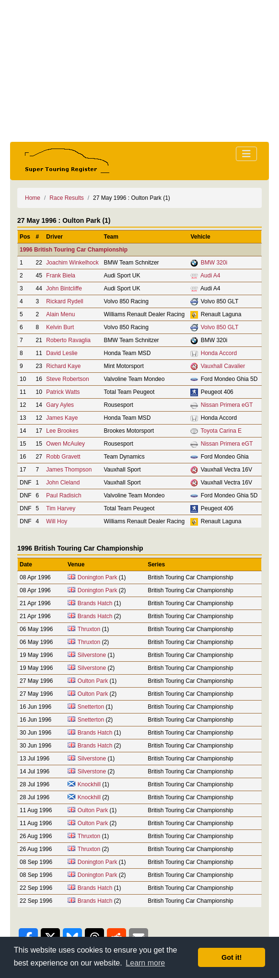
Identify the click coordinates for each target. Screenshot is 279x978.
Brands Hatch (95, 603)
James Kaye (62, 417)
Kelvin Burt (60, 327)
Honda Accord (219, 353)
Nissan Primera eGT (227, 405)
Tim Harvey (60, 508)
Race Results (66, 198)
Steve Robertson (67, 379)
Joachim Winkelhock (72, 262)
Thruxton (89, 629)
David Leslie (61, 353)
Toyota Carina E (221, 430)
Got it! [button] (231, 957)
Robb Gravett (63, 456)
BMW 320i (214, 262)
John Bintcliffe (64, 288)
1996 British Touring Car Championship (74, 249)
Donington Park (97, 577)
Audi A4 (210, 275)
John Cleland (63, 482)
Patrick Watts (63, 392)
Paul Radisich (63, 495)
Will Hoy (56, 521)
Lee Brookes (62, 430)
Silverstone (92, 655)
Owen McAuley (65, 443)
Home (32, 198)
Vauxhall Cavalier (223, 366)
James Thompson (69, 469)
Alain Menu (60, 314)
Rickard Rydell (64, 301)
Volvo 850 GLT (220, 327)
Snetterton (91, 706)
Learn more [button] (145, 963)
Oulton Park (93, 681)
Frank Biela (60, 275)
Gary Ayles (60, 405)
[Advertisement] (139, 71)
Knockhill (89, 784)
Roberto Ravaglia (68, 340)
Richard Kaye (63, 366)
